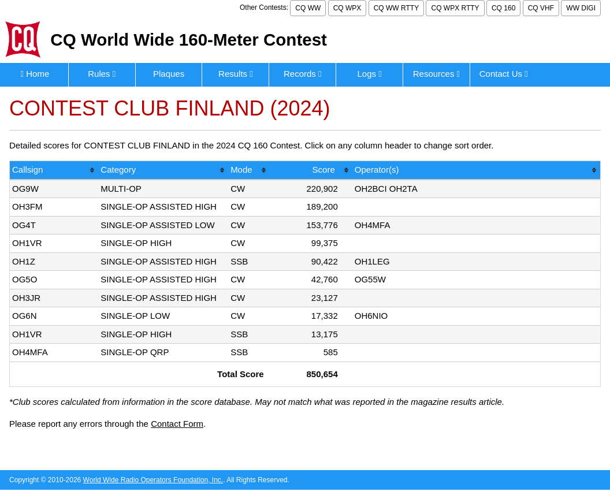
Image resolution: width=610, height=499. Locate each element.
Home (35, 74)
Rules (102, 74)
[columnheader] (54, 170)
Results (235, 74)
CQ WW (308, 8)
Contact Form (177, 424)
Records (303, 74)
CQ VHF (541, 8)
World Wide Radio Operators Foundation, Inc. (153, 480)
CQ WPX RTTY (455, 8)
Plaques (168, 74)
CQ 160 (503, 8)
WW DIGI (581, 8)
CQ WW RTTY (396, 8)
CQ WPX (347, 8)
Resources (436, 74)
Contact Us (503, 74)
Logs (369, 74)
